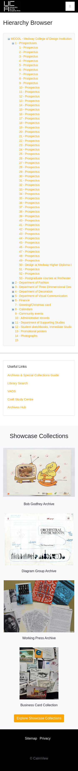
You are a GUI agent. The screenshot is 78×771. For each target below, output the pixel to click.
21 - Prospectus (29, 136)
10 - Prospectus (29, 87)
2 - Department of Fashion (32, 282)
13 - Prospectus (29, 100)
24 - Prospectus (29, 149)
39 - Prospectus (29, 216)
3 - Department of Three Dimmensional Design (45, 287)
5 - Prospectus (28, 65)
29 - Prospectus (29, 171)
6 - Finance (22, 300)
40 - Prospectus (29, 220)
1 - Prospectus (28, 47)
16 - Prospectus (29, 114)
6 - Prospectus (28, 69)
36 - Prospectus (29, 202)
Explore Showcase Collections (39, 718)
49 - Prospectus (29, 260)
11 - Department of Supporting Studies (40, 322)
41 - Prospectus (29, 225)
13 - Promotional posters (31, 331)
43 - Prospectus (29, 233)
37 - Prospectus (29, 207)
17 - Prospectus (29, 118)
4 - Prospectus (28, 60)
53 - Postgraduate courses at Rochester (45, 278)
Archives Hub (16, 407)
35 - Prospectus (29, 198)
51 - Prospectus (29, 269)
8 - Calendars (23, 309)
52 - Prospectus (29, 273)
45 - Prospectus (29, 242)
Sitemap (31, 738)
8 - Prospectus (28, 78)
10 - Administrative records (32, 318)
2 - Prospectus (28, 52)
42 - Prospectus (29, 229)
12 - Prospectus (29, 96)
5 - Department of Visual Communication (41, 296)
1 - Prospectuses (26, 43)
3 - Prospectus (28, 56)
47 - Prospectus (29, 251)
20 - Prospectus (29, 131)
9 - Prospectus (28, 83)
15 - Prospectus (29, 109)
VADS (11, 391)
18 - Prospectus (29, 123)
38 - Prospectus (29, 211)
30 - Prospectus (29, 176)
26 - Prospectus (29, 158)
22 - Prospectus (29, 140)
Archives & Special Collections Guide (33, 375)
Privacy (45, 738)
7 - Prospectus (28, 74)
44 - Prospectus (29, 238)
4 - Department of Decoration (34, 291)
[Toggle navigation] (70, 6)
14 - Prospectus (29, 105)
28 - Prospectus (29, 167)
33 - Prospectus (29, 189)
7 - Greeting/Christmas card (33, 304)
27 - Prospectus (29, 162)
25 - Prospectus (29, 154)
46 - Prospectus (29, 247)
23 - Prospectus (29, 145)
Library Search (17, 383)
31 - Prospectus (29, 180)
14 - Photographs (26, 336)
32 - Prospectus (29, 185)
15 (16, 340)
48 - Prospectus (29, 256)
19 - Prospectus (29, 127)
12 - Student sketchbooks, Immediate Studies (44, 327)
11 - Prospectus (29, 91)
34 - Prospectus (29, 194)
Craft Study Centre (20, 399)
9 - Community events (29, 313)
